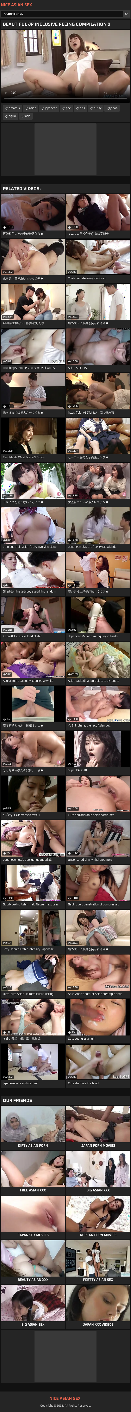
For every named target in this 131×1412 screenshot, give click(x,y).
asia (28, 116)
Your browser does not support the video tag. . (65, 66)
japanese (51, 108)
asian (32, 108)
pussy (97, 108)
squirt (12, 116)
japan (114, 108)
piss (82, 108)
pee (68, 108)
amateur (14, 108)
